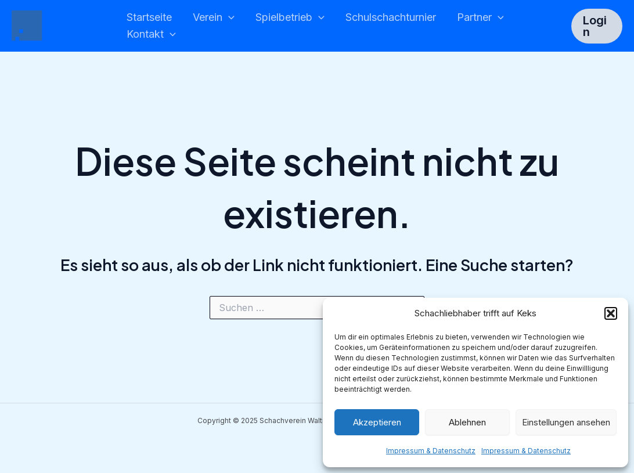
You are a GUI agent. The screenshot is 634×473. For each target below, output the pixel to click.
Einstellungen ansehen (566, 422)
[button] (611, 313)
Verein (214, 17)
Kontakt (151, 34)
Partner (480, 17)
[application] (228, 17)
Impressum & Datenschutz (431, 450)
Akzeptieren (377, 422)
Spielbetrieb (290, 17)
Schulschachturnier (390, 17)
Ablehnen (467, 422)
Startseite (149, 17)
